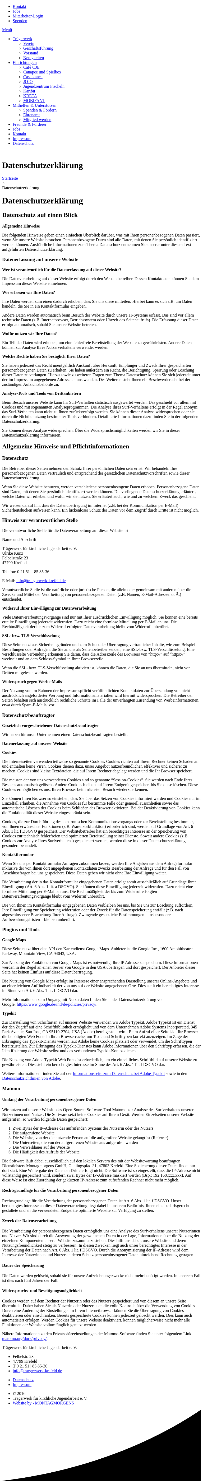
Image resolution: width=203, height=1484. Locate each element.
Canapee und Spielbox (42, 72)
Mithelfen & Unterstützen (34, 105)
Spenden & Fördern (40, 110)
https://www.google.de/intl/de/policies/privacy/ (56, 1004)
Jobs (16, 11)
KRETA (30, 96)
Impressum (22, 138)
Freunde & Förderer (30, 124)
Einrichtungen (25, 62)
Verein (28, 43)
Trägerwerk (22, 38)
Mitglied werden (37, 119)
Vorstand (30, 53)
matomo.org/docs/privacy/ (24, 1338)
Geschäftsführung (38, 48)
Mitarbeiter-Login (28, 16)
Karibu (29, 91)
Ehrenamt (31, 115)
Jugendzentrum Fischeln (43, 86)
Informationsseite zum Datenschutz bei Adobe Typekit (119, 1073)
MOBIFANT (34, 100)
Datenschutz (23, 143)
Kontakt (19, 6)
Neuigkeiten (33, 57)
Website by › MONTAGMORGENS (43, 1403)
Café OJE (31, 67)
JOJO (28, 81)
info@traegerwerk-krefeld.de (41, 580)
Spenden (20, 20)
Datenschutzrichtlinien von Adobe (31, 1078)
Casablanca (33, 77)
